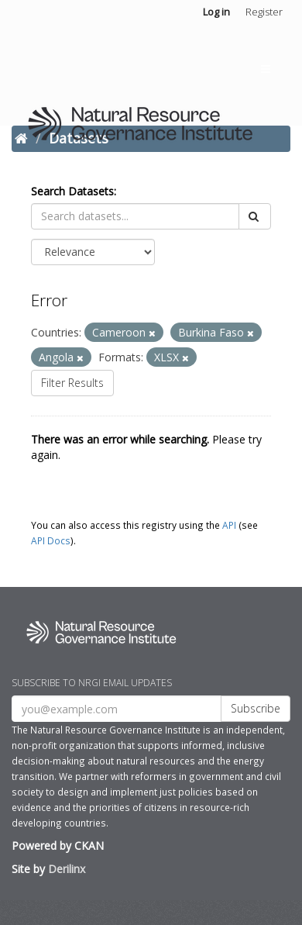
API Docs (50, 540)
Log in (216, 12)
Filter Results (72, 382)
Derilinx (66, 868)
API (229, 525)
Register (264, 12)
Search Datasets (72, 191)
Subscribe (255, 708)
